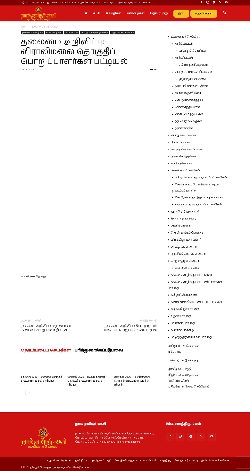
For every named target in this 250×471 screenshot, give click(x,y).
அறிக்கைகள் (184, 44)
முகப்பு (24, 27)
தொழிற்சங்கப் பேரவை (187, 233)
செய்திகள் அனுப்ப (126, 460)
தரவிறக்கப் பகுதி (179, 369)
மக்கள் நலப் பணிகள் (185, 170)
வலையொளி (148, 460)
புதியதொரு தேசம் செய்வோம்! (133, 2)
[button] (224, 13)
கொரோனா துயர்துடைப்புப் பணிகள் (199, 197)
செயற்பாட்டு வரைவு (184, 360)
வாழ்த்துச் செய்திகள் (193, 51)
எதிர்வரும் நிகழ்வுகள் (193, 65)
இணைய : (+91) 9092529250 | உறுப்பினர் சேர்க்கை (73, 2)
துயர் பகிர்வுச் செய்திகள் (191, 86)
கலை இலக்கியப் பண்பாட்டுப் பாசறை (196, 302)
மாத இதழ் (165, 460)
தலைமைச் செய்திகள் (32, 32)
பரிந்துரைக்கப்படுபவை (99, 350)
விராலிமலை (71, 32)
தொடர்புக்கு (159, 13)
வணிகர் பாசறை (182, 330)
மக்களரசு (108, 2)
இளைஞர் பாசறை (183, 219)
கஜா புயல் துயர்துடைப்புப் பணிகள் (198, 204)
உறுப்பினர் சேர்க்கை (59, 460)
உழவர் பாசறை (181, 316)
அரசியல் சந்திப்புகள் (189, 114)
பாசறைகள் (136, 13)
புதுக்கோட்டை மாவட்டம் (123, 32)
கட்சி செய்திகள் (54, 32)
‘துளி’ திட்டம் (81, 460)
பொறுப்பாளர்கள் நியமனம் (94, 32)
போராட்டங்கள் (181, 142)
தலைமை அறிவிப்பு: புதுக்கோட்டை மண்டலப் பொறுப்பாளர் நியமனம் (47, 328)
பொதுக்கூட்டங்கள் (183, 135)
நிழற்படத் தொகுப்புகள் (183, 375)
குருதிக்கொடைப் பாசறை (188, 254)
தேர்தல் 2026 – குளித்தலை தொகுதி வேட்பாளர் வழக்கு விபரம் (132, 381)
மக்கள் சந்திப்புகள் (187, 107)
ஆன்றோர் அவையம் (185, 211)
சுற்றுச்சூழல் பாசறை (185, 261)
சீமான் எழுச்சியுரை (188, 93)
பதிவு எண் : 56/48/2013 (32, 2)
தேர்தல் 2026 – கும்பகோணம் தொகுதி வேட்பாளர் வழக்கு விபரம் (86, 381)
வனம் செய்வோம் (187, 268)
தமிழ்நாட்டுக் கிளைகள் (183, 346)
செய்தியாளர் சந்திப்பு (189, 100)
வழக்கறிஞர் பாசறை (185, 309)
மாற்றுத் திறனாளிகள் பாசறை (191, 337)
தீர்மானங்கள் (184, 128)
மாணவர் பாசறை (183, 323)
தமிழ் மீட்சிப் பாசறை (184, 295)
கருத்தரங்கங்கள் (182, 163)
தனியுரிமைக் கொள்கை (215, 460)
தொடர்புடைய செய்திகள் (46, 350)
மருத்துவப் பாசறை (184, 247)
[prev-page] (23, 392)
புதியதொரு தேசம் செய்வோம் (188, 387)
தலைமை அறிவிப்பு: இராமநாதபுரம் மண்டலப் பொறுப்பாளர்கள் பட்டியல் (130, 328)
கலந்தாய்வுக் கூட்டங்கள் (187, 149)
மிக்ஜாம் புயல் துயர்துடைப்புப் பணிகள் (201, 177)
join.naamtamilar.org (128, 442)
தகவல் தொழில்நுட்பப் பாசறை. (192, 275)
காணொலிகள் (178, 381)
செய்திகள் (113, 13)
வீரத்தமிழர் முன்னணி (186, 240)
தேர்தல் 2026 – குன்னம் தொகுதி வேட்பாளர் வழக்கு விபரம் (41, 379)
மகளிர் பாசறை (181, 226)
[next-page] (29, 392)
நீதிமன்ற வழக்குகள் (188, 121)
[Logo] (38, 13)
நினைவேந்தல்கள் (184, 156)
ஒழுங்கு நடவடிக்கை (192, 79)
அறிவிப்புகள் (184, 58)
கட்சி (96, 13)
